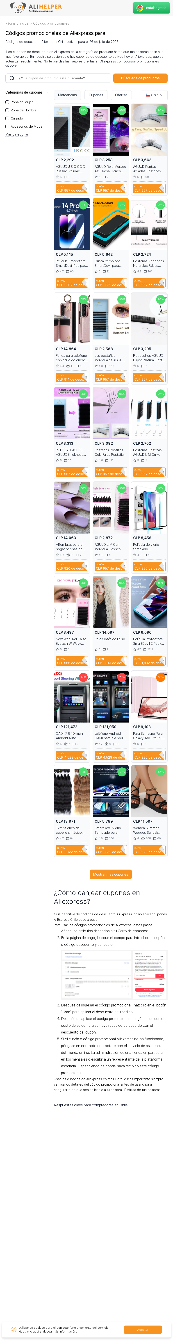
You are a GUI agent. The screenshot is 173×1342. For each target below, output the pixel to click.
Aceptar (142, 1329)
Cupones (96, 95)
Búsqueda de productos (140, 78)
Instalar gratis (151, 8)
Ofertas (121, 95)
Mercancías (67, 95)
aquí (36, 1331)
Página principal (17, 23)
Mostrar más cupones (110, 874)
